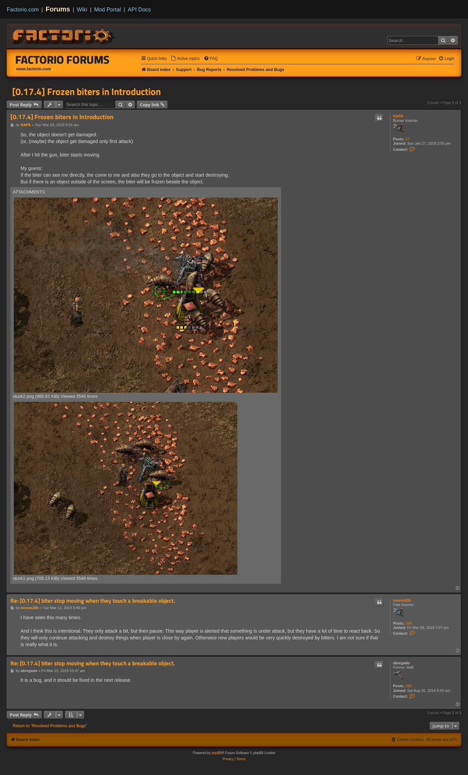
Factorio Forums (62, 59)
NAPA (398, 116)
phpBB (216, 753)
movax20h (402, 600)
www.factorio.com (33, 69)
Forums (58, 9)
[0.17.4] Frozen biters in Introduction (86, 91)
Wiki (82, 9)
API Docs (139, 9)
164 (408, 623)
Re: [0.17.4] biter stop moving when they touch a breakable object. (92, 600)
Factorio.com (23, 9)
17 (407, 139)
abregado (401, 663)
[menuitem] (185, 58)
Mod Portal (107, 9)
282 (408, 686)
